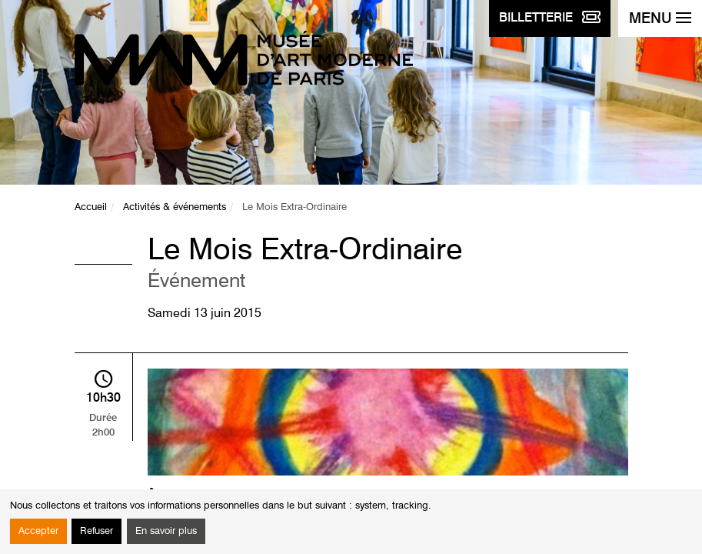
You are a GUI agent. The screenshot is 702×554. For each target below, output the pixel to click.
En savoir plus (166, 531)
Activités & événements (174, 207)
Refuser (96, 531)
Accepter (38, 531)
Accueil (91, 207)
